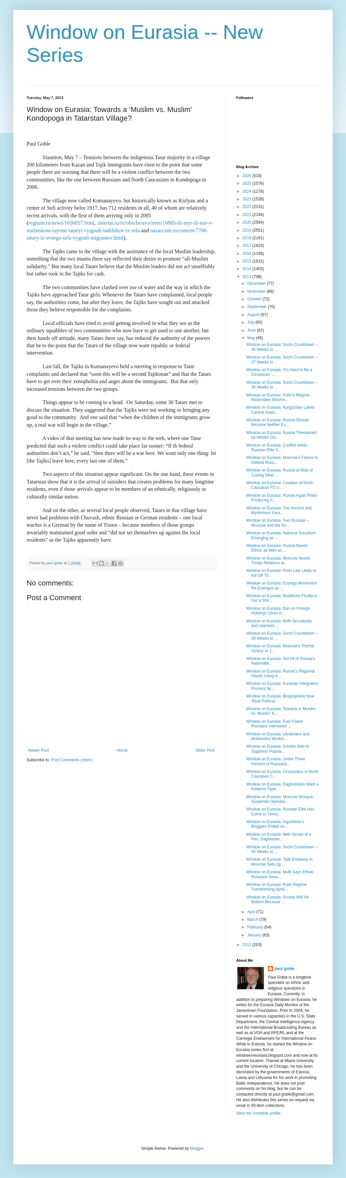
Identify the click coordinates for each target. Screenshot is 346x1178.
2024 (248, 191)
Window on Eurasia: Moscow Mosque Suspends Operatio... (279, 799)
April (251, 912)
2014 (248, 269)
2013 (248, 276)
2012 (248, 944)
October (254, 299)
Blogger (197, 1148)
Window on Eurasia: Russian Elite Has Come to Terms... (280, 811)
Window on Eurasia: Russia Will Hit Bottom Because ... (277, 899)
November (257, 291)
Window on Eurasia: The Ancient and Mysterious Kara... (279, 510)
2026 (248, 175)
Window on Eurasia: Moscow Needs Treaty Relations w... (278, 560)
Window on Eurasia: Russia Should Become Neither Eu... (277, 422)
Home (122, 750)
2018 (248, 238)
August (254, 314)
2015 (248, 261)
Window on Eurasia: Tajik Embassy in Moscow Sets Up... (279, 861)
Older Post (205, 750)
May (251, 338)
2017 (248, 245)
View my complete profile (258, 1113)
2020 (248, 222)
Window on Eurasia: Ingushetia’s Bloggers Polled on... (275, 824)
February (255, 927)
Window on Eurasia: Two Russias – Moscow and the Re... (277, 522)
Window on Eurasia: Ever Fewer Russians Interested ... (274, 723)
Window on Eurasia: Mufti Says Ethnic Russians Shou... (280, 874)
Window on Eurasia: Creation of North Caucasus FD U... (279, 485)
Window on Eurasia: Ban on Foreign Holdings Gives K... (278, 610)
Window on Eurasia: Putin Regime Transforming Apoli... (276, 887)
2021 (248, 214)
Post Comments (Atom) (71, 760)
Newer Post (38, 750)
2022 (248, 206)
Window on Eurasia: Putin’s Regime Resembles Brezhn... (278, 397)
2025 (248, 183)
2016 (248, 253)
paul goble (284, 968)
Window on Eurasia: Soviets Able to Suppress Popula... (277, 748)
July (251, 322)
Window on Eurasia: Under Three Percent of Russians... (275, 761)
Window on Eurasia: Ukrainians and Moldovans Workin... (277, 736)
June (252, 330)
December (257, 283)
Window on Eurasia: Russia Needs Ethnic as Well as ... (277, 548)
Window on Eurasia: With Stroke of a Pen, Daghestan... (278, 836)
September (257, 306)
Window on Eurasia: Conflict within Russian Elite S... (276, 447)
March (253, 919)
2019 (248, 230)
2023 (248, 199)
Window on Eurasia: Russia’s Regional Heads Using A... (280, 673)
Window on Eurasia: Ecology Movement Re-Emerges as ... (281, 585)
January (254, 935)
